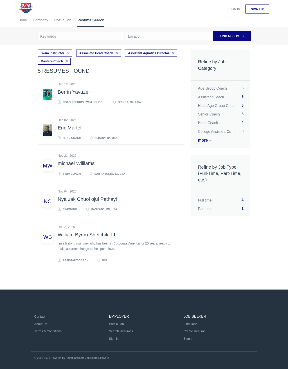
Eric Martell (70, 128)
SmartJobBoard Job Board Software (87, 358)
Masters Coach (52, 61)
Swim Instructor (53, 53)
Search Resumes (121, 331)
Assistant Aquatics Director (148, 53)
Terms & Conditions (48, 331)
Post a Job (116, 324)
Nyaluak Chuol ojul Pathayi (87, 199)
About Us (40, 324)
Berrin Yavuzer (74, 92)
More (203, 140)
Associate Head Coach (96, 53)
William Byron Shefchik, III (86, 235)
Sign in (234, 9)
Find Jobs (190, 324)
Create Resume (195, 331)
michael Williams (76, 163)
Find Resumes (232, 36)
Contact (39, 316)
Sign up (257, 9)
